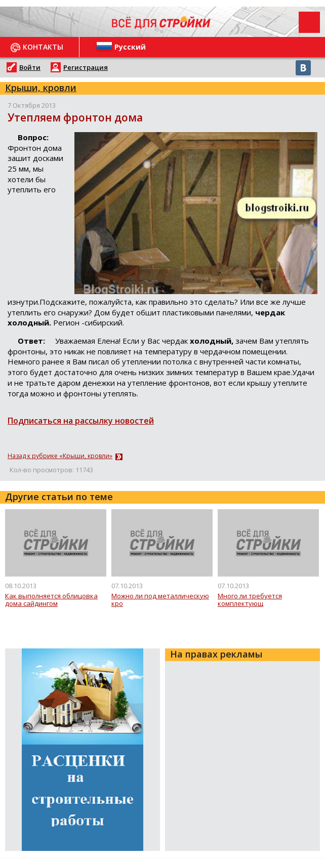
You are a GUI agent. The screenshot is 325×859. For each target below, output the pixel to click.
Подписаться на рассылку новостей (81, 420)
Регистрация (85, 67)
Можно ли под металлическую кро (160, 600)
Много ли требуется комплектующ (250, 600)
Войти (29, 67)
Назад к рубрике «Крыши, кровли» (60, 456)
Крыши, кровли (40, 87)
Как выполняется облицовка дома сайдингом (51, 600)
